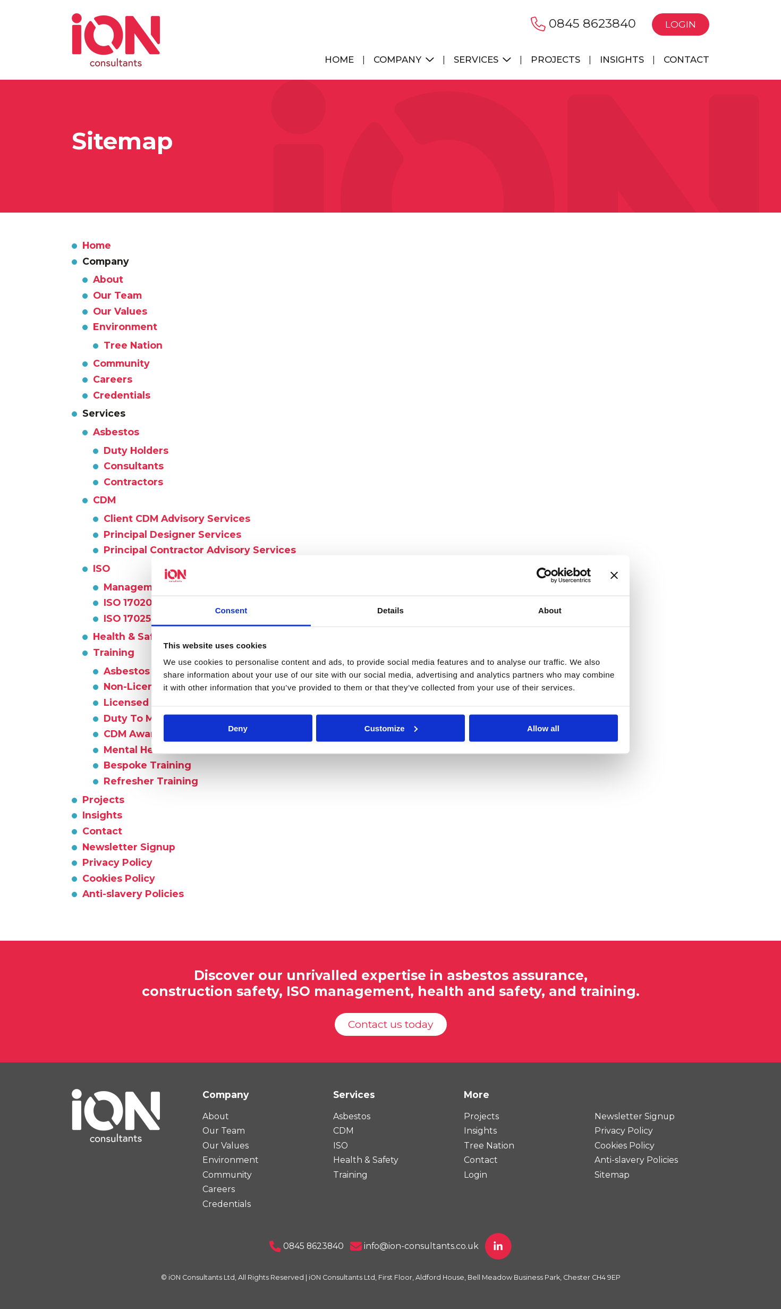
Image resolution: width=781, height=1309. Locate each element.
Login (680, 24)
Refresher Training (151, 781)
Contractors (133, 481)
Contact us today (391, 1024)
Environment (125, 326)
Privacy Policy (117, 862)
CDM (104, 499)
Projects (555, 59)
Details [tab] (390, 610)
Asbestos (116, 431)
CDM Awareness (144, 733)
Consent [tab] (231, 610)
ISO (101, 568)
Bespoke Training (147, 765)
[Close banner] (614, 575)
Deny (238, 727)
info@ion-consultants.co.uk (414, 1246)
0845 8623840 (583, 23)
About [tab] (550, 610)
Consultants (134, 465)
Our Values (120, 311)
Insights (622, 59)
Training (113, 652)
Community (121, 363)
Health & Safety (132, 636)
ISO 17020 (128, 602)
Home (339, 59)
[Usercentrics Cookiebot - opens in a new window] (544, 575)
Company (403, 59)
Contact (686, 59)
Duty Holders (136, 450)
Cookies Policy (118, 878)
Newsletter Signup (128, 846)
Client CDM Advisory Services (177, 518)
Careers (112, 379)
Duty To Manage (144, 718)
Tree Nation (133, 345)
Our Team (117, 295)
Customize (391, 727)
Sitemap (612, 1175)
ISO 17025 (127, 618)
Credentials (121, 395)
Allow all (543, 727)
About (108, 279)
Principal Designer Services (172, 534)
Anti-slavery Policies (133, 893)
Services (482, 59)
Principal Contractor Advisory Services (200, 549)
